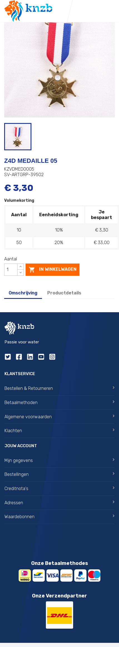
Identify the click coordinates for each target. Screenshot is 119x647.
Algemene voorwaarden (59, 416)
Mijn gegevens (59, 460)
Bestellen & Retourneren (59, 388)
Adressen (59, 502)
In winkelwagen (52, 269)
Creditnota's (59, 488)
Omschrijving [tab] (23, 293)
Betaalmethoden (59, 402)
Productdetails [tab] (64, 293)
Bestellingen (59, 474)
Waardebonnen (59, 516)
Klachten (59, 430)
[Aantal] (11, 270)
